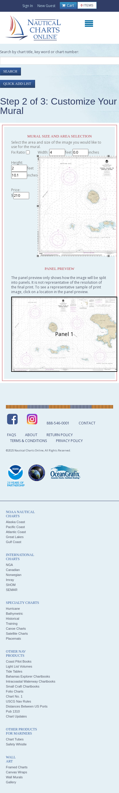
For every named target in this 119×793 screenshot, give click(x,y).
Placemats (13, 638)
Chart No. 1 (14, 696)
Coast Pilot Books (19, 661)
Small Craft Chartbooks (22, 686)
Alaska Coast (15, 522)
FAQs (11, 434)
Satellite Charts (17, 633)
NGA (9, 565)
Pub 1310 (13, 711)
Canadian (13, 570)
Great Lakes (15, 537)
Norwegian (14, 575)
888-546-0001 (58, 423)
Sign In (27, 5)
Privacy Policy (69, 440)
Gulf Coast (13, 542)
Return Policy (60, 434)
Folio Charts (14, 691)
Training (11, 623)
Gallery (11, 782)
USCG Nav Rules (18, 701)
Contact (87, 423)
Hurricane (13, 608)
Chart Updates (16, 716)
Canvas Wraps (16, 772)
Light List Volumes (19, 666)
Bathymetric (14, 613)
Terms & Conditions (28, 440)
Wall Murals (14, 777)
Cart (68, 6)
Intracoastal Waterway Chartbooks (30, 681)
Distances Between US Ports (26, 706)
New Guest (46, 5)
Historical (12, 618)
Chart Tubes (15, 739)
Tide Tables (14, 671)
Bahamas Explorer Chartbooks (28, 676)
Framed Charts (16, 767)
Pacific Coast (15, 527)
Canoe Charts (16, 628)
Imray (10, 580)
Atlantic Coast (16, 532)
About (31, 434)
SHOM (11, 585)
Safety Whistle (16, 744)
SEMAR (11, 590)
